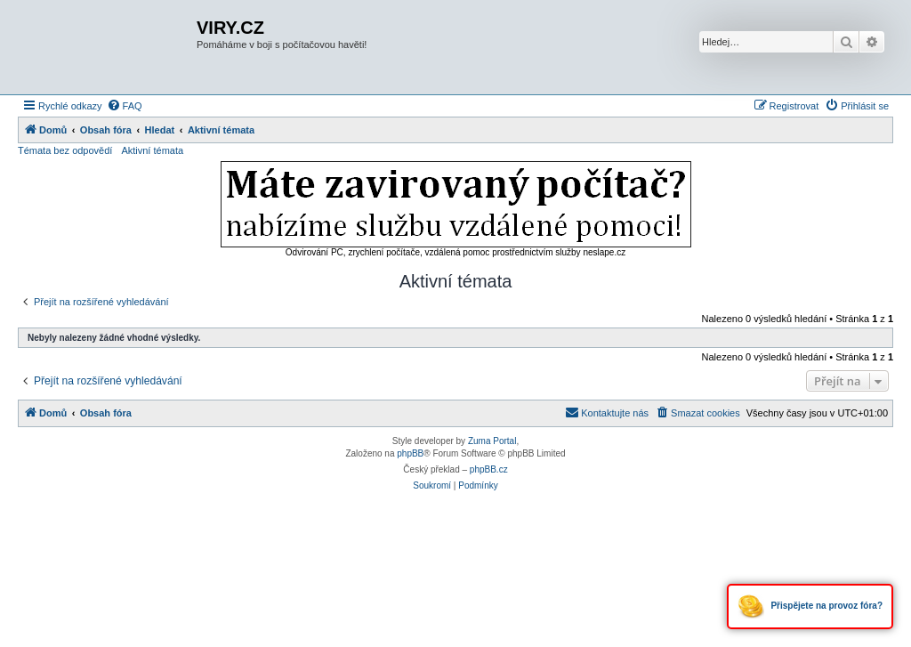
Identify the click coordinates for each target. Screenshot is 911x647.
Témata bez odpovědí (65, 150)
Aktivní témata (152, 150)
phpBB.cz (489, 469)
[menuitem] (124, 106)
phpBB (410, 453)
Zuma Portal (492, 441)
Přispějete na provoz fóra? (810, 606)
